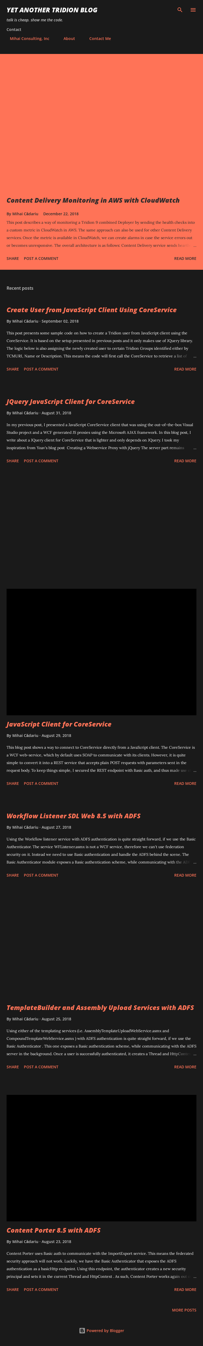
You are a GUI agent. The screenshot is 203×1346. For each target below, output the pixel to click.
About (66, 38)
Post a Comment (41, 258)
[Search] (180, 10)
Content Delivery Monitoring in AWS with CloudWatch (93, 200)
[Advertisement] (101, 527)
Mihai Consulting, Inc (26, 38)
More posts (184, 1310)
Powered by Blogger (101, 1330)
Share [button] (13, 258)
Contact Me (97, 38)
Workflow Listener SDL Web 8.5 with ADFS (74, 815)
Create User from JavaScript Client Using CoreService (92, 309)
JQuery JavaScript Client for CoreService (71, 401)
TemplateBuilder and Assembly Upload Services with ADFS (100, 1007)
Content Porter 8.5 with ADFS (54, 1230)
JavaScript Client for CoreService (59, 723)
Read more (185, 258)
